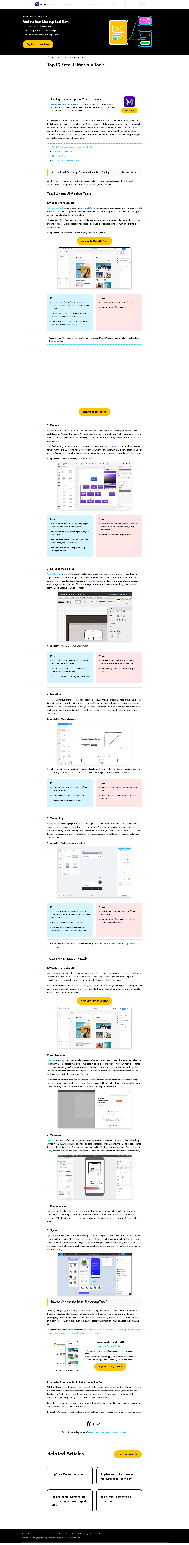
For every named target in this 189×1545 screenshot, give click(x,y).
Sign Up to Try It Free (94, 412)
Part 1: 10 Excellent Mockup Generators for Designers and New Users (80, 147)
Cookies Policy (82, 1537)
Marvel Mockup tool (56, 827)
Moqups (50, 430)
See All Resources (127, 1458)
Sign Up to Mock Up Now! (94, 241)
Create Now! (129, 111)
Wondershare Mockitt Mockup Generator (66, 104)
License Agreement (48, 1537)
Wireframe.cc (52, 1064)
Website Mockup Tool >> (110, 1350)
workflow (116, 446)
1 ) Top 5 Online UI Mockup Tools (65, 151)
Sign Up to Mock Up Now (94, 1004)
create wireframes (95, 208)
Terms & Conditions (28, 1537)
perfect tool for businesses (97, 584)
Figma (49, 1239)
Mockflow (51, 703)
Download (94, 4)
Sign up (142, 4)
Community (81, 4)
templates (51, 224)
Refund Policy (99, 1537)
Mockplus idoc (53, 1214)
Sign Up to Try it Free (110, 1370)
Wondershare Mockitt (58, 208)
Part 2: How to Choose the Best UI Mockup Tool (71, 160)
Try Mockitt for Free (38, 44)
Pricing (105, 4)
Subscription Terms (116, 1537)
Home (50, 57)
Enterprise (68, 4)
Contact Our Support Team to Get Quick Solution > (108, 1435)
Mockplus (51, 1144)
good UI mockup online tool (87, 1242)
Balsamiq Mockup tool (56, 577)
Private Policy (66, 1537)
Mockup (60, 58)
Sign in (130, 4)
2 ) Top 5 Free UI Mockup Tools (64, 156)
